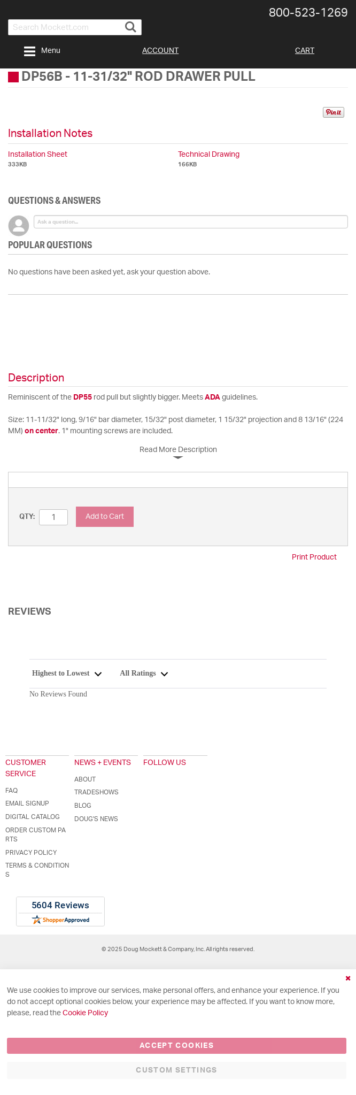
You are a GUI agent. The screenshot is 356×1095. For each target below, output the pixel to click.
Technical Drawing (208, 154)
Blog (82, 805)
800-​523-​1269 (308, 13)
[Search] (130, 22)
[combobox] (75, 27)
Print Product (314, 557)
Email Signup (27, 803)
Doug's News (96, 819)
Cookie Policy (85, 1013)
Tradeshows (96, 792)
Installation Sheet (37, 154)
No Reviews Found (58, 694)
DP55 (82, 397)
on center (41, 431)
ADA (212, 397)
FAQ (11, 790)
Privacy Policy (31, 852)
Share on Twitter (308, 114)
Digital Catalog (32, 817)
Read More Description (178, 450)
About (85, 779)
